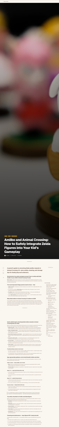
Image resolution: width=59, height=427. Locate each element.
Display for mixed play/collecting (50, 333)
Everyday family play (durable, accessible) (52, 331)
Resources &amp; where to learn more (51, 349)
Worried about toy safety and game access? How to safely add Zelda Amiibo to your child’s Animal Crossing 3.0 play (51, 302)
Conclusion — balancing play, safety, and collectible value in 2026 (50, 346)
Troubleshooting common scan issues (51, 312)
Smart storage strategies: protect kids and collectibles (51, 329)
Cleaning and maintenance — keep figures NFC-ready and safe (51, 327)
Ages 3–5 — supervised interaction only (51, 318)
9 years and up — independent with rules (51, 323)
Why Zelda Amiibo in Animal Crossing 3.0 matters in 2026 (50, 307)
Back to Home (5, 1)
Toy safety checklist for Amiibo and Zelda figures (51, 325)
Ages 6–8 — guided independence (51, 320)
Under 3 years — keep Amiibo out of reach (52, 316)
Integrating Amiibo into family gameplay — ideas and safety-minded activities (50, 337)
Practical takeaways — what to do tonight (51, 344)
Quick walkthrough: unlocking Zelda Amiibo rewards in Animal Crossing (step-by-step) (51, 309)
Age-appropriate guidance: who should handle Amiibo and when (50, 314)
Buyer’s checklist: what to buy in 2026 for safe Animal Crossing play (51, 342)
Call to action (48, 350)
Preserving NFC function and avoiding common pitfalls (50, 340)
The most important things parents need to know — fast (51, 305)
